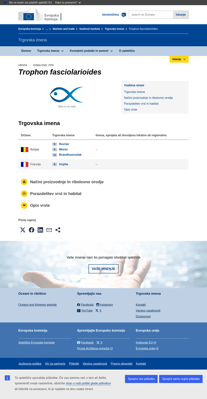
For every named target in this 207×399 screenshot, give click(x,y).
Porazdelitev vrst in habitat (141, 103)
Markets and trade (64, 28)
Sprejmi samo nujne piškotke (181, 378)
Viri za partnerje (55, 363)
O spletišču (127, 50)
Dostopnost (143, 316)
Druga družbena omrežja (93, 348)
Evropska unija (145, 348)
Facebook (85, 342)
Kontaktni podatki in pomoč (89, 50)
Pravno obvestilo (121, 363)
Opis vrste (130, 109)
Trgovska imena (114, 28)
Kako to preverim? (68, 2)
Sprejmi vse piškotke (141, 378)
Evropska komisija (29, 28)
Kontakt (141, 304)
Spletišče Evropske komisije (36, 342)
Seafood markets (89, 28)
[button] (22, 230)
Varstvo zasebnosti (148, 310)
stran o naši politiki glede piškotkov (88, 383)
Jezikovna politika (29, 363)
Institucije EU (144, 342)
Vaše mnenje (103, 269)
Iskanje (181, 14)
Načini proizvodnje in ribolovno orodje (148, 97)
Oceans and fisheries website (37, 304)
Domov (26, 50)
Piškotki (74, 363)
